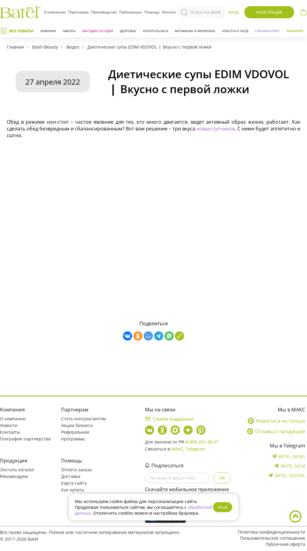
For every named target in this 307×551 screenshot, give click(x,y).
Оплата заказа (76, 470)
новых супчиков (215, 128)
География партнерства (25, 439)
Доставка (70, 476)
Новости (8, 425)
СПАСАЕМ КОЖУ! (267, 31)
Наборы (69, 31)
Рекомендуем (14, 476)
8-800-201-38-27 (202, 442)
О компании (55, 12)
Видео (72, 47)
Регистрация (269, 12)
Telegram (195, 449)
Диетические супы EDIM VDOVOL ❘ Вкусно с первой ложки (149, 47)
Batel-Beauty (45, 47)
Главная (15, 47)
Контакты (10, 432)
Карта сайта (74, 483)
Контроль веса (155, 31)
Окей (222, 507)
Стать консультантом (83, 418)
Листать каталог (17, 470)
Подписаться (164, 465)
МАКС (177, 449)
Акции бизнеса (77, 425)
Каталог (169, 12)
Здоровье (128, 31)
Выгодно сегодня (98, 31)
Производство (104, 12)
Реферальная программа (75, 435)
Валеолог (295, 31)
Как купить (72, 490)
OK (222, 478)
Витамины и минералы (195, 31)
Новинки (48, 31)
